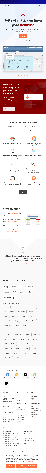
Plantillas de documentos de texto (8, 399)
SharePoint (7, 321)
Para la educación (22, 392)
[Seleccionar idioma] (42, 5)
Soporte (33, 416)
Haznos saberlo (23, 264)
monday (31, 311)
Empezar (23, 36)
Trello (33, 321)
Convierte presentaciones (9, 419)
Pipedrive (15, 316)
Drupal (24, 307)
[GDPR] (36, 399)
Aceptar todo (32, 466)
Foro (32, 406)
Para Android (35, 377)
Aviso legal (33, 420)
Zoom (24, 325)
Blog (4, 427)
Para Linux (16, 377)
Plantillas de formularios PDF (8, 395)
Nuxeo (6, 316)
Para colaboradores (21, 415)
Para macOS (25, 377)
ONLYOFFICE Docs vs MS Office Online (11, 433)
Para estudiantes (21, 395)
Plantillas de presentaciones (6, 405)
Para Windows (7, 377)
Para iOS (6, 386)
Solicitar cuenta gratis (22, 409)
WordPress (7, 325)
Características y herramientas (20, 406)
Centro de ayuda (12, 231)
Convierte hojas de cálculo (7, 416)
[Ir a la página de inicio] (9, 5)
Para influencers (20, 419)
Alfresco (6, 307)
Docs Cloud (7, 216)
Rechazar (10, 466)
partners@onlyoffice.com (30, 438)
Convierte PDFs (6, 421)
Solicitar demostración (36, 418)
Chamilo (15, 307)
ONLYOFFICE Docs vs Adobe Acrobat (11, 443)
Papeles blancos (34, 414)
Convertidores (7, 410)
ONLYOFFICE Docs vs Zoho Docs (10, 437)
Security (33, 392)
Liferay (12, 311)
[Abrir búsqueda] (39, 5)
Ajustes (21, 466)
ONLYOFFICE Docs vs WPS (9, 441)
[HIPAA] (32, 399)
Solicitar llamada (28, 443)
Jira (5, 311)
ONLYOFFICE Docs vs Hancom (10, 445)
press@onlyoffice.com (29, 441)
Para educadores (21, 397)
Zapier (17, 325)
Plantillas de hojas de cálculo (7, 402)
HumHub (32, 307)
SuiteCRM (25, 321)
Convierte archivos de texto (8, 413)
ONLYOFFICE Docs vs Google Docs (10, 435)
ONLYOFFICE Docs (15, 213)
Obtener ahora (9, 109)
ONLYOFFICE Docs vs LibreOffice (10, 439)
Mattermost (21, 311)
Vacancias (19, 421)
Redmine (31, 316)
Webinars (33, 412)
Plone (23, 316)
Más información (29, 461)
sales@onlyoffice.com (29, 435)
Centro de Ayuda (35, 408)
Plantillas (6, 392)
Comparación (7, 431)
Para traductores (21, 417)
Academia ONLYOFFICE (36, 410)
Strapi (16, 321)
